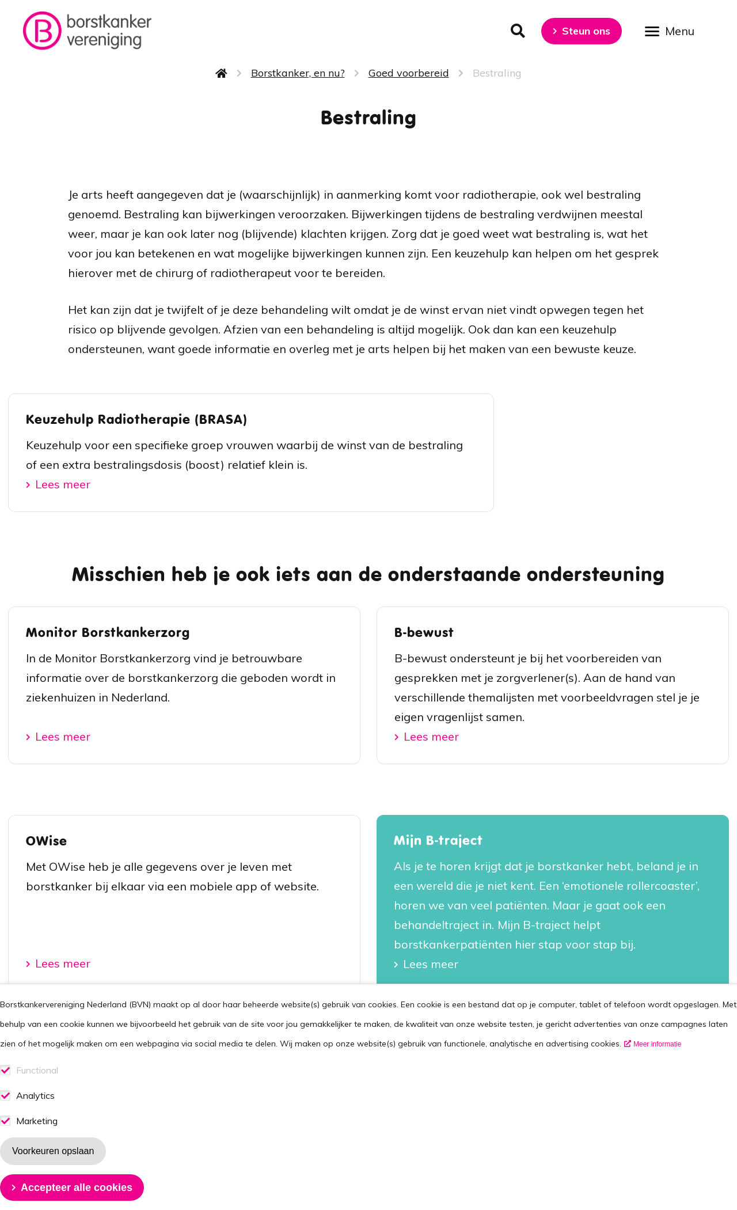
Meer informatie (657, 1056)
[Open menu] (673, 30)
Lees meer (62, 484)
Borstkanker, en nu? (298, 72)
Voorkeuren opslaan (53, 1162)
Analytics (35, 1107)
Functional (37, 1081)
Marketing (37, 1132)
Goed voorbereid (408, 72)
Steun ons (586, 30)
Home (221, 73)
